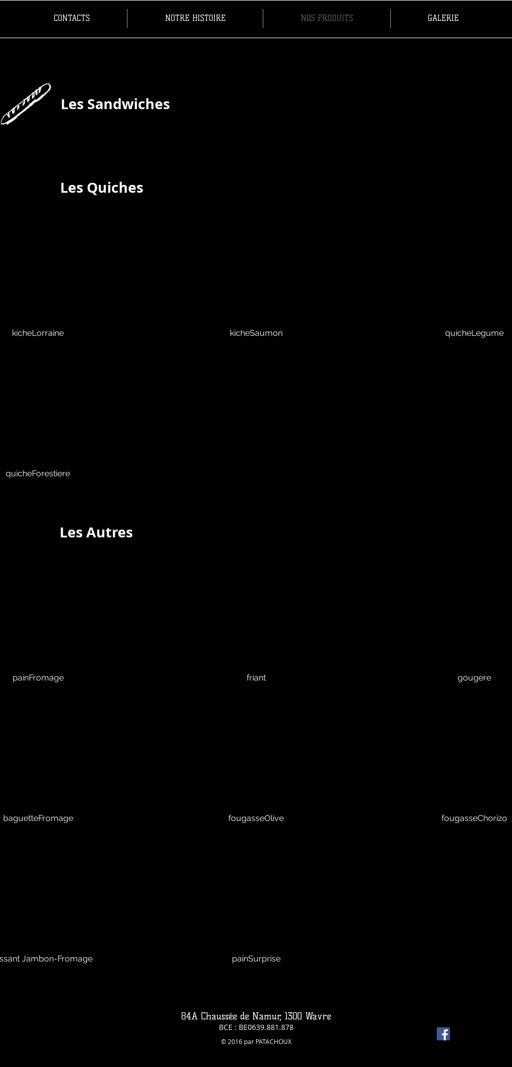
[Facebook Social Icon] (443, 1033)
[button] (256, 291)
